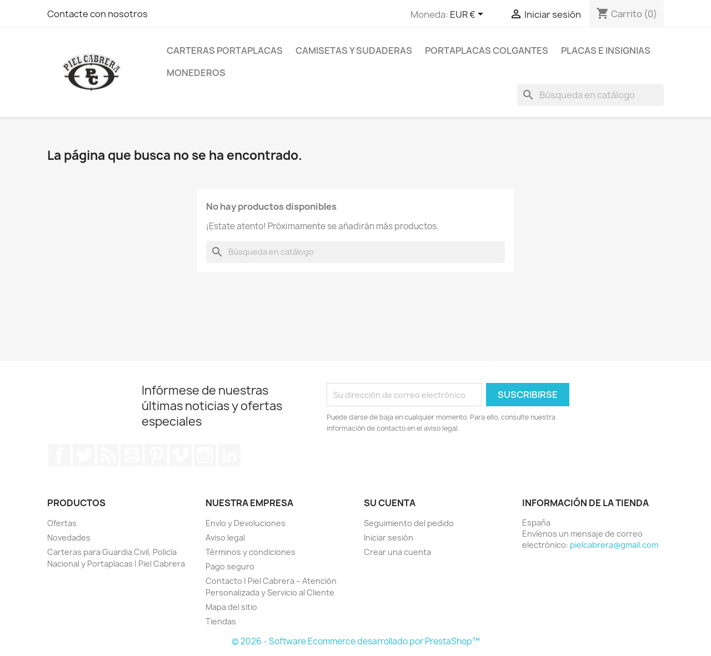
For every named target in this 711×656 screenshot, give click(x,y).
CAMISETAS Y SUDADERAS (354, 50)
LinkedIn (229, 455)
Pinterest (156, 455)
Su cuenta (389, 503)
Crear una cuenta (397, 552)
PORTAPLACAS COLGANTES (486, 50)
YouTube (132, 455)
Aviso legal (225, 537)
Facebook (59, 455)
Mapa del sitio (231, 607)
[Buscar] (590, 95)
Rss (107, 455)
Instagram (205, 455)
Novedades (69, 537)
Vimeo (180, 455)
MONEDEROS (196, 73)
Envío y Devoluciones (246, 523)
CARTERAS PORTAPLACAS (225, 50)
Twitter (84, 455)
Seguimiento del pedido (409, 523)
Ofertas (62, 523)
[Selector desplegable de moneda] (468, 15)
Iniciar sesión (388, 537)
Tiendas (221, 621)
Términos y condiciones (251, 552)
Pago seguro (230, 566)
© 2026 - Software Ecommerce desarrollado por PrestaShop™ (356, 641)
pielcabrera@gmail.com (614, 544)
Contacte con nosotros (97, 14)
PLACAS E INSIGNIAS (605, 50)
